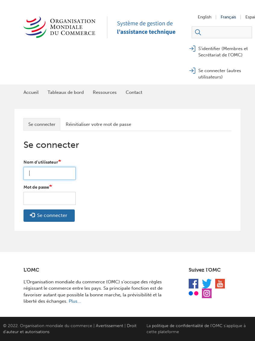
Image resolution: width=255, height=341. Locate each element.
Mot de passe (36, 187)
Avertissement (109, 325)
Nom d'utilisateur (41, 162)
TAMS (153, 27)
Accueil (31, 92)
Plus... (75, 301)
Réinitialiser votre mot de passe (98, 124)
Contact (134, 92)
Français (228, 17)
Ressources (105, 92)
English (204, 17)
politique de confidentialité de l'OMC (187, 325)
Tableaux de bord (66, 92)
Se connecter (41, 124)
